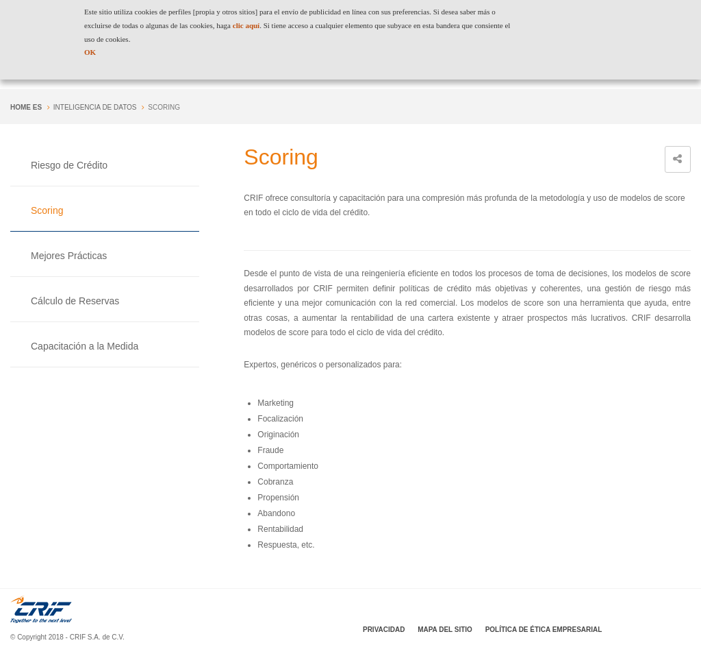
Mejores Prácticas (69, 255)
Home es (26, 107)
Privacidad (384, 629)
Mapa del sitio (445, 629)
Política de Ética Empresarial (543, 629)
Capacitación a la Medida (84, 346)
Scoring (47, 210)
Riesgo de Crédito (69, 165)
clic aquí (246, 25)
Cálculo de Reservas (75, 300)
